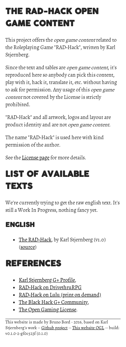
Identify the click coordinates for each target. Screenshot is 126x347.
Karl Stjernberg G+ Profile (47, 280)
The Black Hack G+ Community (53, 302)
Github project (54, 328)
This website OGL (88, 328)
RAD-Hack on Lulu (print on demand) (60, 295)
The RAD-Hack (35, 239)
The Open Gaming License (47, 309)
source (27, 247)
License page (35, 157)
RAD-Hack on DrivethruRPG (50, 287)
